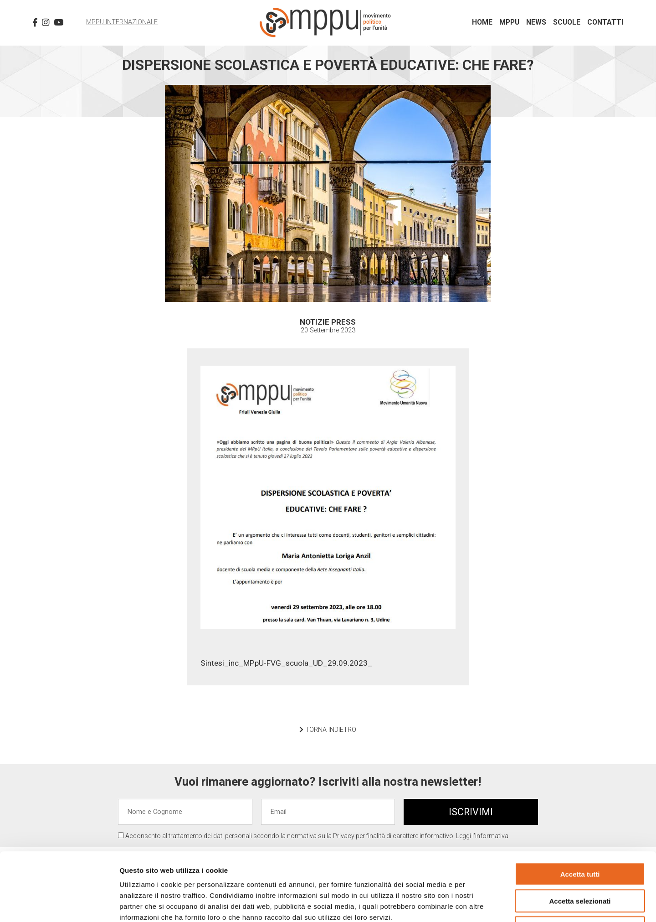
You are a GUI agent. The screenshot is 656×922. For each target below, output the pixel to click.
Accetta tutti (580, 810)
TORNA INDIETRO (327, 730)
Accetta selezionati (579, 837)
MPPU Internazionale (122, 22)
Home (482, 22)
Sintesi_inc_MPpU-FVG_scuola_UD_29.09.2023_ (286, 663)
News (536, 22)
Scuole (566, 22)
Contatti (605, 22)
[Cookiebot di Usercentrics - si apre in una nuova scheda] (59, 904)
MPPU (509, 22)
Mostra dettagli (479, 904)
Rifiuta (580, 864)
